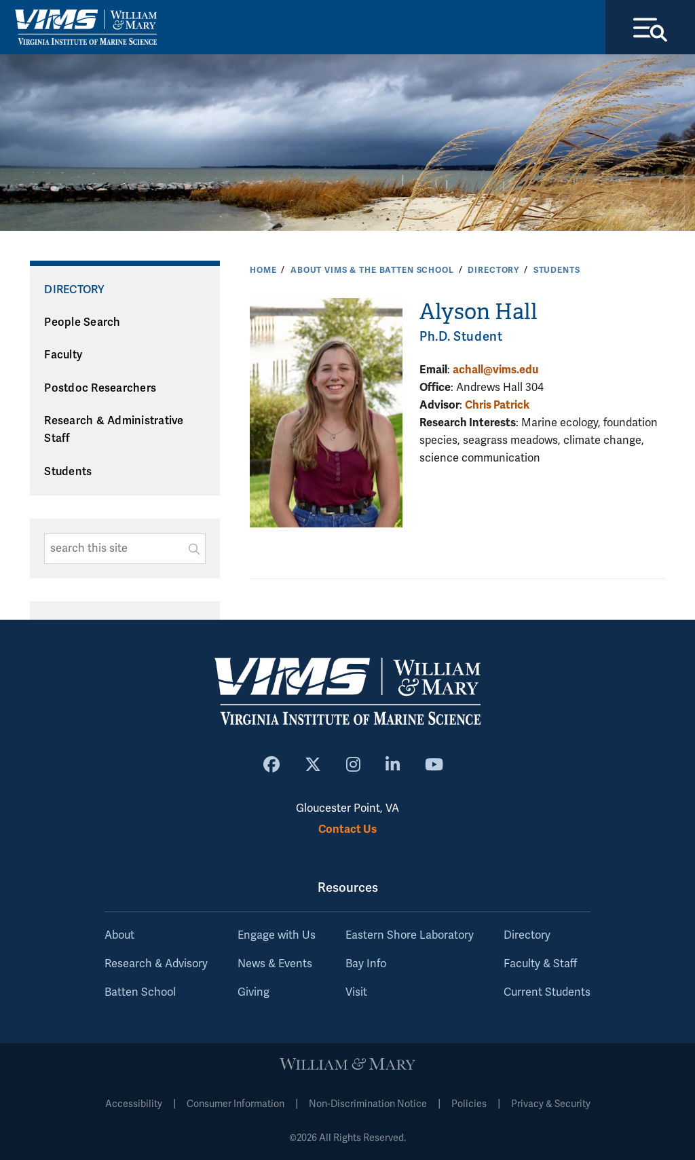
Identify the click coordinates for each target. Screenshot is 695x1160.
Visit (356, 992)
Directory (493, 270)
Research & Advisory (156, 964)
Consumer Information (235, 1104)
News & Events (275, 964)
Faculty (63, 355)
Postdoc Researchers (100, 388)
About (119, 935)
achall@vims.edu (495, 369)
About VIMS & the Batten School (372, 270)
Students (556, 270)
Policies (469, 1104)
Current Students (547, 992)
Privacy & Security (550, 1104)
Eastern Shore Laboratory (409, 935)
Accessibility (133, 1104)
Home (263, 270)
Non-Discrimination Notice (368, 1104)
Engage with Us (277, 935)
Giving (253, 992)
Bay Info (365, 964)
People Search (82, 322)
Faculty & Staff (540, 964)
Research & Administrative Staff (113, 430)
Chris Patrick (497, 405)
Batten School (140, 992)
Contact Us (347, 829)
